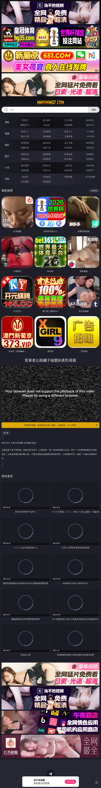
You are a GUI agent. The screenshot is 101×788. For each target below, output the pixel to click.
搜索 (94, 109)
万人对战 (68, 120)
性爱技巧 (90, 170)
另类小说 (47, 170)
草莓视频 (68, 176)
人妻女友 (68, 165)
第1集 (6, 433)
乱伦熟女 (68, 147)
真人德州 (47, 120)
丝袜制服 (47, 136)
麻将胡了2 (24, 125)
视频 (7, 133)
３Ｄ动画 (90, 131)
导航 (7, 178)
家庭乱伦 (47, 165)
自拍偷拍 (47, 131)
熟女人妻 (25, 136)
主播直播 (68, 136)
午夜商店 (47, 176)
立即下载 (70, 781)
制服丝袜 (25, 147)
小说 (7, 167)
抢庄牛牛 (90, 125)
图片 (7, 156)
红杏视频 (25, 181)
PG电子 (25, 120)
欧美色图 (68, 154)
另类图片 (90, 159)
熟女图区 (68, 159)
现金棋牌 (68, 125)
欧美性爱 (90, 142)
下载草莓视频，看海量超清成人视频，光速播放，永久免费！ (61, 425)
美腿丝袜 (25, 159)
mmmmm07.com (50, 102)
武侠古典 (90, 165)
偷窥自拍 (25, 154)
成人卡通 (68, 142)
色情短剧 (47, 181)
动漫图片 (90, 154)
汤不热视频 (90, 176)
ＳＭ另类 (90, 136)
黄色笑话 (68, 170)
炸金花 (47, 125)
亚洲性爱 (25, 142)
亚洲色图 (47, 154)
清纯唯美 (47, 159)
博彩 (7, 122)
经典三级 (47, 147)
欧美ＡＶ (68, 131)
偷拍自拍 (47, 142)
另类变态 (90, 147)
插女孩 (25, 176)
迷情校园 (25, 170)
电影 (7, 144)
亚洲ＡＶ (25, 131)
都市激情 (25, 165)
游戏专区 (90, 120)
